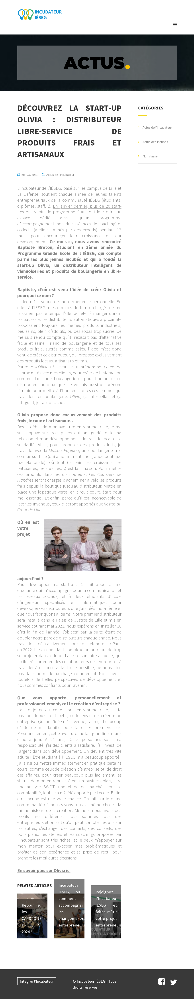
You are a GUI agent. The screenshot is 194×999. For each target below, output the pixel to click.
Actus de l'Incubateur (60, 175)
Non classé (150, 156)
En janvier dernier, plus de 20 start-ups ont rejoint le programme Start (69, 209)
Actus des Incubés (155, 142)
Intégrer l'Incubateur (37, 981)
